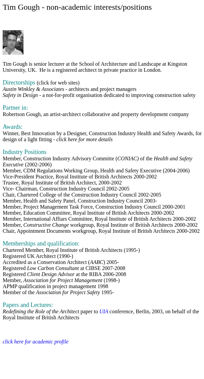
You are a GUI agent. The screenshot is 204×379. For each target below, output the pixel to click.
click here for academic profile (35, 341)
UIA (104, 311)
